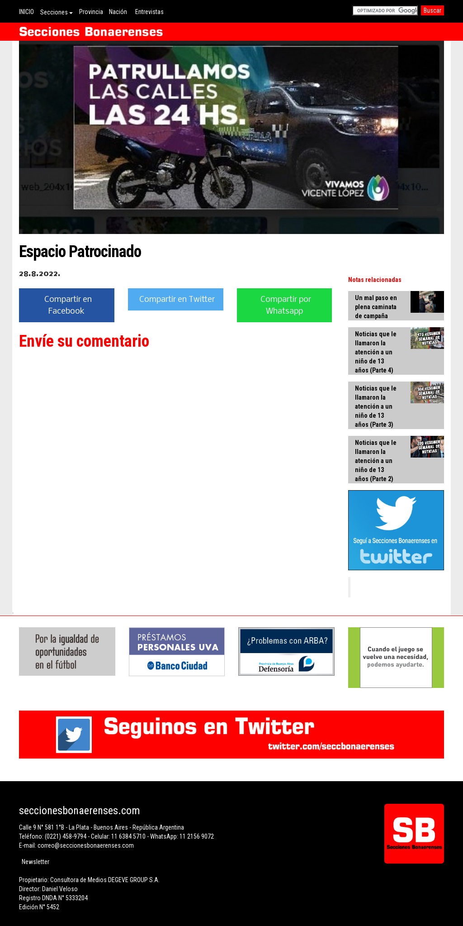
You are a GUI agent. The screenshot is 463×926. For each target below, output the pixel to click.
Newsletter (35, 861)
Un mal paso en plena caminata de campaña (376, 307)
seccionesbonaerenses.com (79, 810)
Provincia (91, 11)
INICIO (26, 11)
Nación (118, 11)
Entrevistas (149, 11)
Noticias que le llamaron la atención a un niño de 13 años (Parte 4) (376, 352)
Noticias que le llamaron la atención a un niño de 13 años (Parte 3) (376, 406)
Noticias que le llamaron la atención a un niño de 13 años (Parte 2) (376, 460)
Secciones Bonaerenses (396, 587)
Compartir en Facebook (68, 306)
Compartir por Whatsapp (285, 306)
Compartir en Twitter (177, 300)
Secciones (56, 12)
